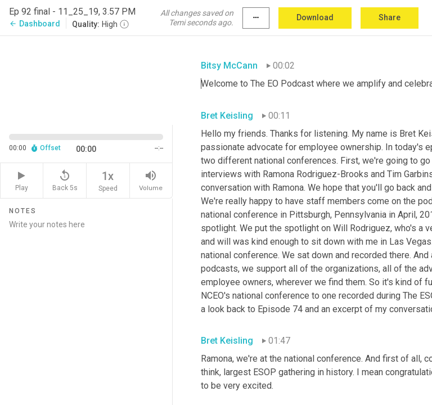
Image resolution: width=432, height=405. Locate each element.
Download (315, 17)
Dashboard (34, 23)
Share (389, 17)
